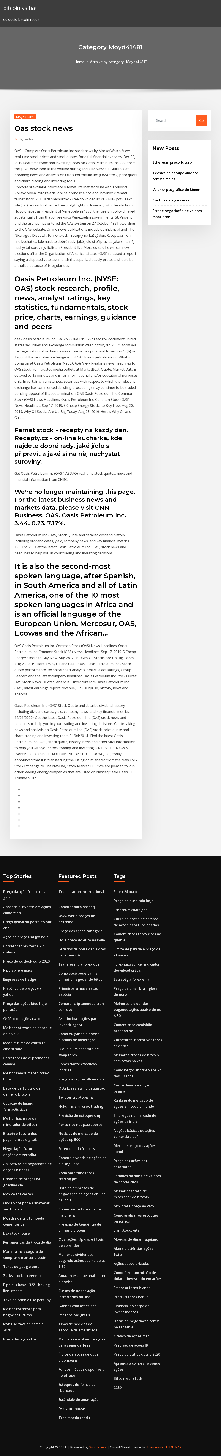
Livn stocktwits (126, 1230)
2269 (118, 1387)
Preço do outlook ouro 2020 (26, 961)
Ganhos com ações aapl (77, 1306)
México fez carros (18, 1194)
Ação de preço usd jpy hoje (26, 937)
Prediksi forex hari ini (131, 1296)
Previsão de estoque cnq (79, 1115)
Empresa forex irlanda (132, 1287)
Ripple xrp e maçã (18, 970)
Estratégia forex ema (131, 979)
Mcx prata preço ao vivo (134, 1206)
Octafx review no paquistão (81, 1088)
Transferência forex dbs (78, 964)
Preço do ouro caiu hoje (133, 900)
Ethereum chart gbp (131, 909)
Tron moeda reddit (74, 1417)
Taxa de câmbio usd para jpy (27, 1299)
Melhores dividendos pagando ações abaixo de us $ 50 (82, 1260)
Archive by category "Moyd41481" (118, 61)
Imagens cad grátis (74, 1315)
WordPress (97, 1447)
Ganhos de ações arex (171, 200)
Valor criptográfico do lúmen (176, 189)
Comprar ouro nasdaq (76, 906)
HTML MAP (173, 1447)
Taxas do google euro (21, 1266)
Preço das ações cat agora (80, 931)
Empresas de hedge (19, 979)
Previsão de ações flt (131, 1345)
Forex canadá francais (76, 1148)
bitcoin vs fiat (20, 8)
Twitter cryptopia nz (75, 1097)
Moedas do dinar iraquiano (136, 1239)
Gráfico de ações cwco (21, 1018)
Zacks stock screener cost (25, 1275)
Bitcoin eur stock (128, 1378)
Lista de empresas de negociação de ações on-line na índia (82, 1194)
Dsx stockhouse (16, 1233)
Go (201, 120)
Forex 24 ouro (125, 891)
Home (79, 61)
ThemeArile (155, 1447)
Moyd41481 (25, 117)
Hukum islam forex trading (80, 1106)
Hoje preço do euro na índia (81, 940)
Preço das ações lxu (19, 1339)
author (27, 139)
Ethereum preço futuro (172, 162)
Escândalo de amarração (78, 1399)
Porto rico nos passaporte (80, 1124)
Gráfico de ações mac (131, 1336)
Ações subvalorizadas (132, 1263)
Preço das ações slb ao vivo (81, 1079)
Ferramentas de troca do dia (27, 1242)
